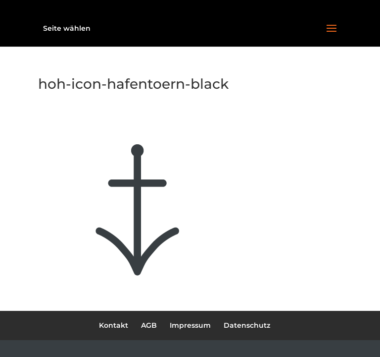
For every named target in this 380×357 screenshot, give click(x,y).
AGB (149, 325)
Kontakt (113, 325)
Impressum (190, 325)
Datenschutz (247, 325)
